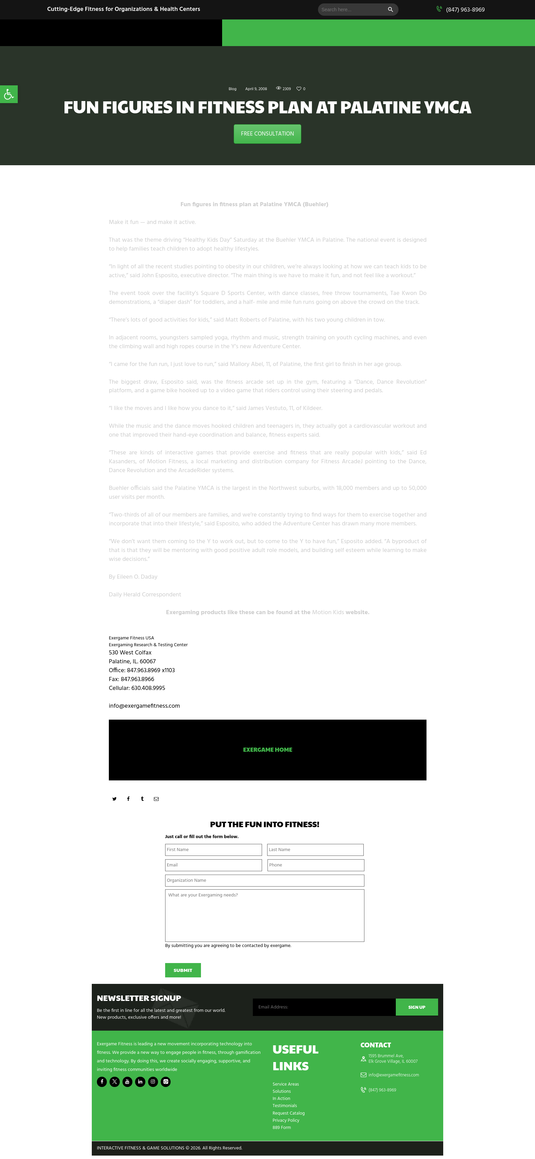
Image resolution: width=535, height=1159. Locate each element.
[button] (9, 94)
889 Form (282, 1131)
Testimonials (285, 1110)
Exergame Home (267, 751)
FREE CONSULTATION (267, 134)
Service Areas (286, 1088)
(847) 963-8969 (465, 10)
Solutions (282, 1095)
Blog (229, 89)
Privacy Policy (287, 1124)
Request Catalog (289, 1117)
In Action (282, 1102)
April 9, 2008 (255, 89)
